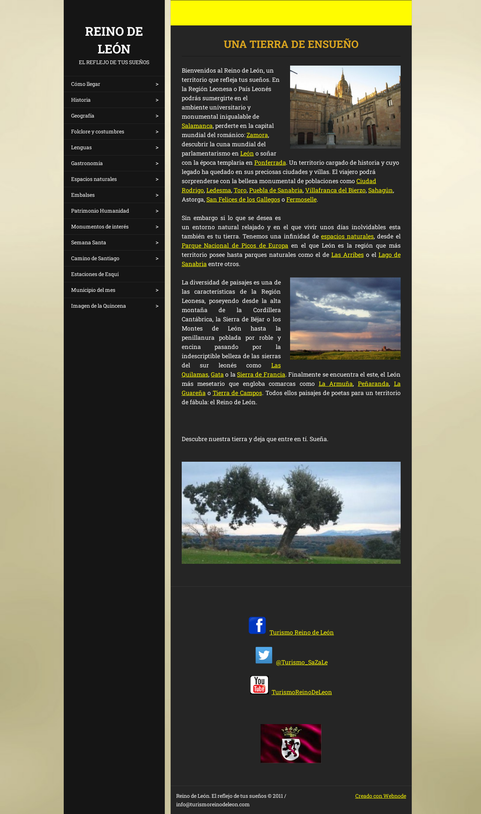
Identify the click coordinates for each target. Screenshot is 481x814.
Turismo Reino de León (301, 632)
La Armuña (336, 383)
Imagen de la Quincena (98, 305)
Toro (240, 190)
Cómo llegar (85, 83)
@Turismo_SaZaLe (302, 662)
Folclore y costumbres (97, 131)
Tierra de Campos (237, 392)
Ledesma (218, 190)
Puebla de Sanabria (276, 190)
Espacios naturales (94, 178)
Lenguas (81, 147)
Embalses (83, 194)
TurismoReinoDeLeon (302, 692)
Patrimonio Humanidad (100, 210)
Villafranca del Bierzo (335, 190)
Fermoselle (301, 199)
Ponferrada (270, 162)
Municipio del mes (93, 289)
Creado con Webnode (380, 795)
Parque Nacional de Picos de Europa (235, 245)
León (247, 153)
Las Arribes (347, 254)
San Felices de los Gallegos (243, 199)
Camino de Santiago (95, 258)
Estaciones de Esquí (95, 273)
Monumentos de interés (100, 226)
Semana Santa (88, 242)
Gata (217, 374)
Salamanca (197, 125)
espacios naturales (347, 236)
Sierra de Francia (261, 374)
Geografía (82, 115)
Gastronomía (87, 163)
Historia (81, 99)
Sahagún (380, 190)
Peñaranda (373, 383)
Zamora (257, 135)
